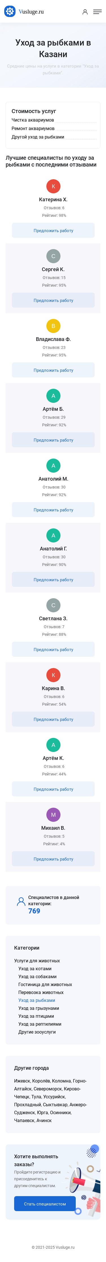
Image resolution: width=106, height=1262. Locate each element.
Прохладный (27, 1104)
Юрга (42, 1112)
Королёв (41, 1081)
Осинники (60, 1112)
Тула (36, 1096)
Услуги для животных (37, 960)
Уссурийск (54, 1096)
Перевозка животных (41, 992)
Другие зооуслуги (37, 1032)
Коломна (61, 1081)
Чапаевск (24, 1120)
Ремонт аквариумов (33, 128)
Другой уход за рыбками (38, 137)
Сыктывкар (55, 1104)
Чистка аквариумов (33, 120)
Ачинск (44, 1120)
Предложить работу (53, 230)
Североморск (48, 1089)
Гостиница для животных (45, 984)
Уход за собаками (37, 976)
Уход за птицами (36, 1016)
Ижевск (22, 1081)
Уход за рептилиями (39, 1024)
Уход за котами (34, 968)
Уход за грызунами (38, 1008)
